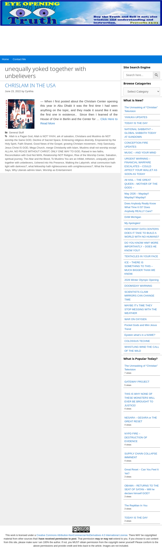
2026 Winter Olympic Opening (141, 279)
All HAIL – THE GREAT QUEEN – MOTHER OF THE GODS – (140, 183)
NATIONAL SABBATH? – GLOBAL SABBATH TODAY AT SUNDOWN (140, 133)
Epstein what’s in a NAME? (139, 334)
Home (5, 59)
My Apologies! (132, 223)
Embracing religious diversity (77, 140)
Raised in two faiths (92, 151)
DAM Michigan (132, 217)
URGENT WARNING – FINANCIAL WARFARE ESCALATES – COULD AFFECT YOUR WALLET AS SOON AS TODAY (140, 166)
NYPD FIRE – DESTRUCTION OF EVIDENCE (135, 437)
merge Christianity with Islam (62, 147)
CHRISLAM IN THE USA (30, 85)
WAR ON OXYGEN (135, 319)
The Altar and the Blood (37, 158)
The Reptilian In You (135, 505)
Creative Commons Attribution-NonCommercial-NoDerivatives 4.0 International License (81, 535)
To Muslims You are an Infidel (67, 158)
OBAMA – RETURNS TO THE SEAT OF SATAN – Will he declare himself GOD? (141, 489)
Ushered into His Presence (49, 162)
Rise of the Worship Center (89, 155)
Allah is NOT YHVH (45, 136)
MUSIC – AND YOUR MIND (140, 152)
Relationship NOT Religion (58, 155)
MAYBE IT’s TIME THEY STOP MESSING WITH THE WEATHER (140, 309)
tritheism (90, 158)
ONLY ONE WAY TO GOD (65, 151)
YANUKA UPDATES (135, 117)
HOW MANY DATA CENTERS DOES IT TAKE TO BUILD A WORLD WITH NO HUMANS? (141, 233)
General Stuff (16, 132)
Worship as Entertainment (57, 170)
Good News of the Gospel (47, 143)
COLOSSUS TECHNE (137, 341)
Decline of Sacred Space (46, 140)
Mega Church (37, 147)
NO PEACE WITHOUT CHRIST (31, 151)
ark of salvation (65, 136)
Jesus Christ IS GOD (16, 147)
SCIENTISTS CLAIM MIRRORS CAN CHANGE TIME (139, 295)
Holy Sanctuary (106, 143)
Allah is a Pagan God (21, 136)
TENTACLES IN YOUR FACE (141, 256)
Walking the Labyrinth (78, 162)
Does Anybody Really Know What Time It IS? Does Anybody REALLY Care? (140, 207)
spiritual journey (13, 158)
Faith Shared (25, 143)
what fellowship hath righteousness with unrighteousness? (60, 166)
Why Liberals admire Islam (26, 170)
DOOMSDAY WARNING (138, 285)
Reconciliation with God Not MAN (23, 155)
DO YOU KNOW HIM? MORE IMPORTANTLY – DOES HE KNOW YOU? (141, 246)
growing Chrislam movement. (80, 143)
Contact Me (19, 59)
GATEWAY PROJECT (136, 381)
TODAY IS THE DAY (136, 123)
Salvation (111, 155)
